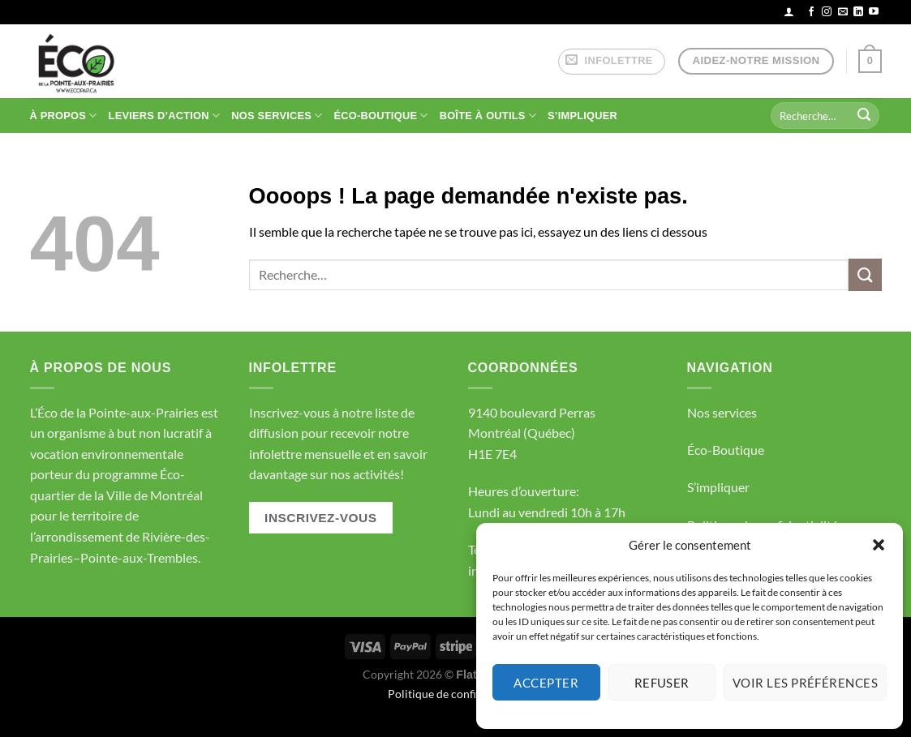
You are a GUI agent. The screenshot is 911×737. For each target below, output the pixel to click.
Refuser (662, 682)
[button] (878, 545)
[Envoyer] (864, 116)
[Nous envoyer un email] (843, 12)
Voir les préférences (805, 682)
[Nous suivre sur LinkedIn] (858, 12)
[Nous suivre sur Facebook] (811, 12)
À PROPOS (63, 115)
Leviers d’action (165, 115)
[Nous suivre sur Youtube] (874, 12)
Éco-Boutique (725, 449)
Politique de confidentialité (456, 694)
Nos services (722, 412)
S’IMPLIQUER (582, 115)
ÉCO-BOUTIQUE (381, 115)
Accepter (546, 682)
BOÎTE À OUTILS (488, 115)
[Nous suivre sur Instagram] (827, 12)
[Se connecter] (789, 12)
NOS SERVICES (276, 115)
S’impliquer (718, 487)
